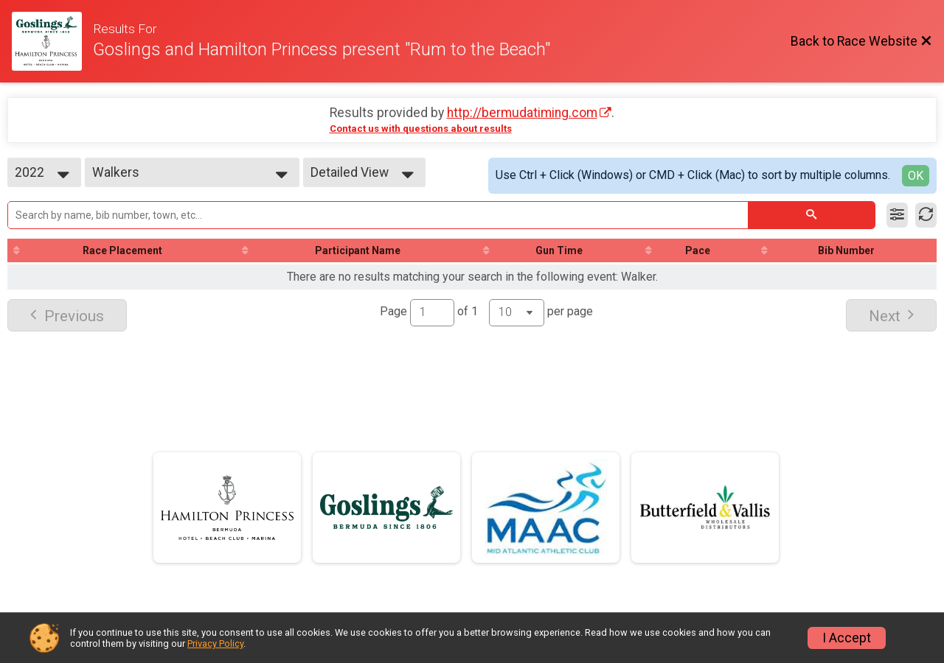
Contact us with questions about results (421, 128)
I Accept (846, 638)
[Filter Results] (897, 215)
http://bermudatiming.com (522, 112)
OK (915, 176)
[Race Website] (52, 41)
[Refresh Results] (926, 215)
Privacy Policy (215, 643)
